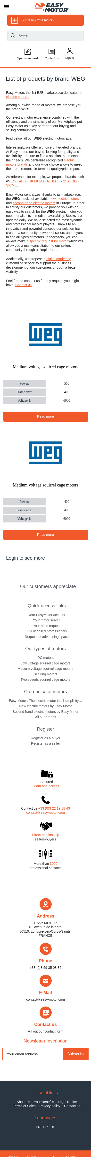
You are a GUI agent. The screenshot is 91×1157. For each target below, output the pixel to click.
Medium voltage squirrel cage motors (45, 367)
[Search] (13, 36)
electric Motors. (17, 97)
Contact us (23, 285)
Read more (45, 416)
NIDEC (52, 181)
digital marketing (58, 259)
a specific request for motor (47, 241)
